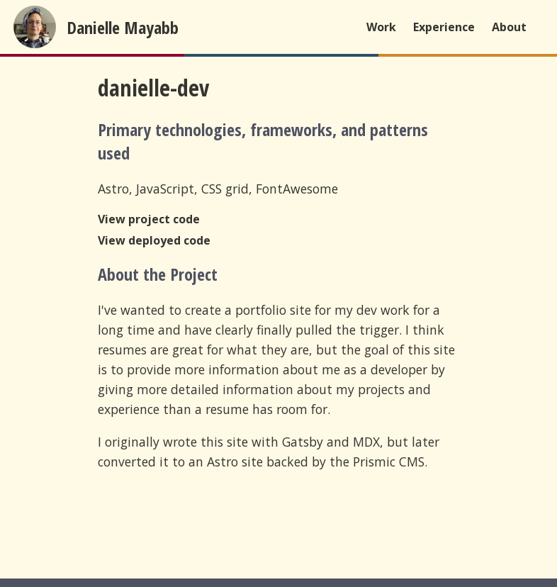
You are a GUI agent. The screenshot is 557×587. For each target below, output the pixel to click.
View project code (149, 219)
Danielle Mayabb (123, 27)
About (509, 27)
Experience (444, 27)
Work (381, 27)
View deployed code (154, 240)
